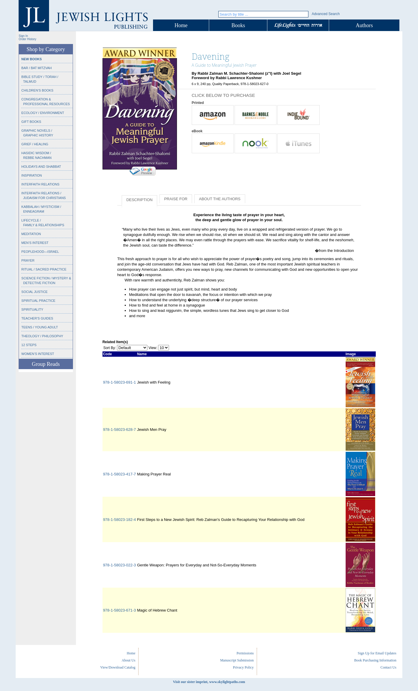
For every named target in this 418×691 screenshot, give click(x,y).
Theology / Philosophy (42, 336)
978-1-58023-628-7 (119, 429)
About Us (128, 660)
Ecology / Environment (42, 113)
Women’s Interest (37, 354)
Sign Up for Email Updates (377, 653)
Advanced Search (326, 14)
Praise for (176, 199)
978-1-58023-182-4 (119, 519)
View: (153, 348)
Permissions (245, 653)
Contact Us (388, 667)
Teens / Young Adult (39, 327)
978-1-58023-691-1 (119, 382)
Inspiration (31, 175)
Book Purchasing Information (375, 660)
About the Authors (219, 199)
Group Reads (46, 364)
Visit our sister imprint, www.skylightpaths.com (209, 682)
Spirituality (32, 309)
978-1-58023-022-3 (119, 565)
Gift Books (31, 121)
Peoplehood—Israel (40, 251)
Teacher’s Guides (37, 318)
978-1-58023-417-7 (119, 474)
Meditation (31, 234)
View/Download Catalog (117, 667)
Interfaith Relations (40, 184)
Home (181, 25)
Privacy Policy (243, 667)
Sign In (23, 36)
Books (238, 25)
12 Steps (28, 345)
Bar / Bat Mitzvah (36, 68)
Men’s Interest (34, 243)
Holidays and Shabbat (41, 166)
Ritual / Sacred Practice (43, 269)
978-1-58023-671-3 (119, 610)
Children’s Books (37, 90)
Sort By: (109, 348)
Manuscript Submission (237, 660)
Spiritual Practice (38, 300)
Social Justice (34, 292)
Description (139, 200)
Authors (364, 25)
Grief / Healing (34, 144)
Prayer (27, 260)
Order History (27, 39)
